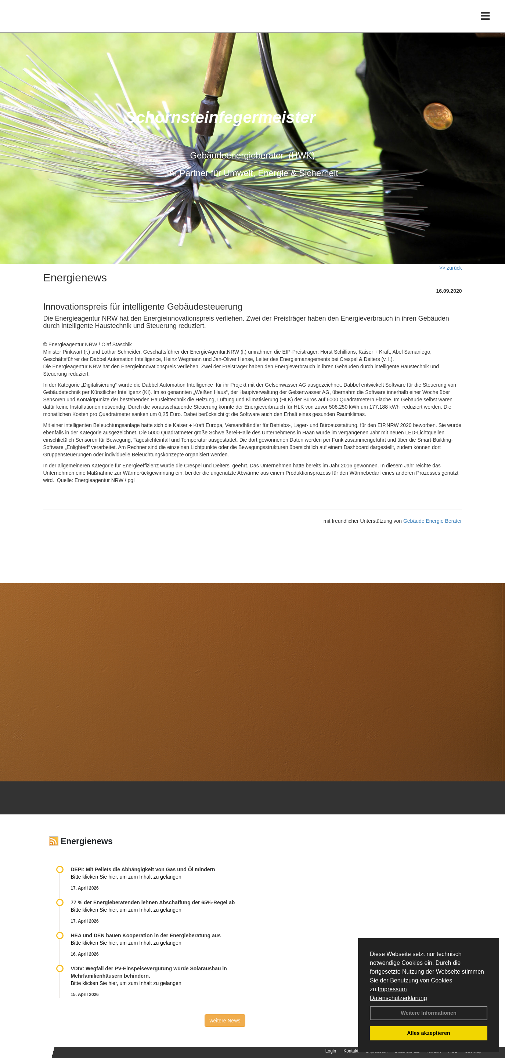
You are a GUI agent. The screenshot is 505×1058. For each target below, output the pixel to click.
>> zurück (450, 268)
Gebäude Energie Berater (432, 521)
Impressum (392, 989)
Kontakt (350, 1051)
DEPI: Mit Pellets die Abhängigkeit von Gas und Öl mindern (147, 869)
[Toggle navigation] (485, 21)
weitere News (224, 1021)
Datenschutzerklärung (398, 998)
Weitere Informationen (429, 1013)
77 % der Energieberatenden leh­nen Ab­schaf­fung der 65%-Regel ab (153, 902)
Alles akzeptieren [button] (428, 1033)
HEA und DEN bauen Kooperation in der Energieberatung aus (146, 935)
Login (330, 1051)
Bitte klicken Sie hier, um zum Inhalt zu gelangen (126, 877)
